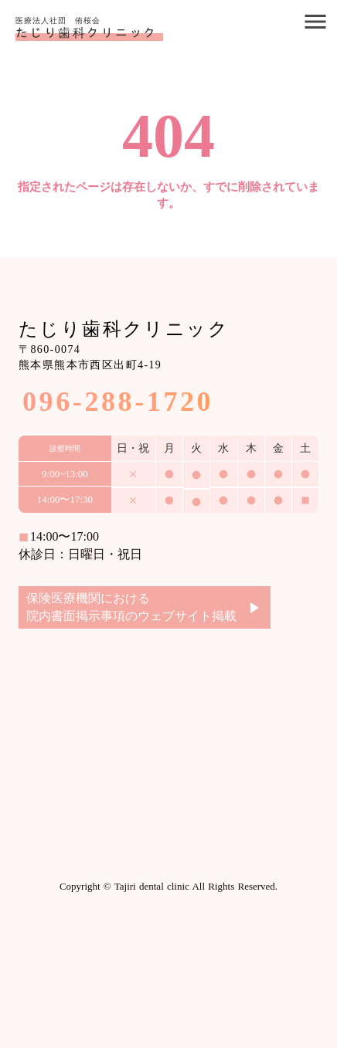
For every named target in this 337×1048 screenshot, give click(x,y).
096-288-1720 (117, 401)
